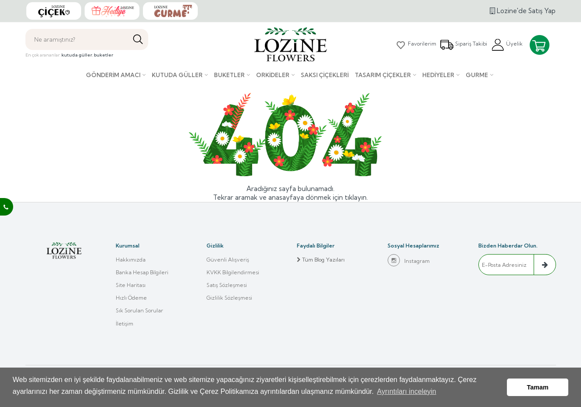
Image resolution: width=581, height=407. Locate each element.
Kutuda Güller (177, 74)
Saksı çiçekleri (325, 74)
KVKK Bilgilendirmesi (233, 272)
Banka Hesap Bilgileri (142, 272)
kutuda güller (76, 55)
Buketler (229, 74)
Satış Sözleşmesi (227, 286)
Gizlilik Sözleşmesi (229, 299)
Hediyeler (438, 74)
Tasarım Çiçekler (383, 74)
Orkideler (272, 74)
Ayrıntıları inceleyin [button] (406, 393)
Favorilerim (415, 45)
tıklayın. (356, 197)
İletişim (124, 325)
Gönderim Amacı (113, 74)
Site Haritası (131, 286)
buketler (103, 55)
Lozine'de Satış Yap (523, 11)
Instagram (409, 260)
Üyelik (507, 45)
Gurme (477, 74)
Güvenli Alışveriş (228, 259)
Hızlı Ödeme (131, 299)
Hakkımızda (131, 259)
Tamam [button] (538, 388)
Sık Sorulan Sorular (139, 312)
